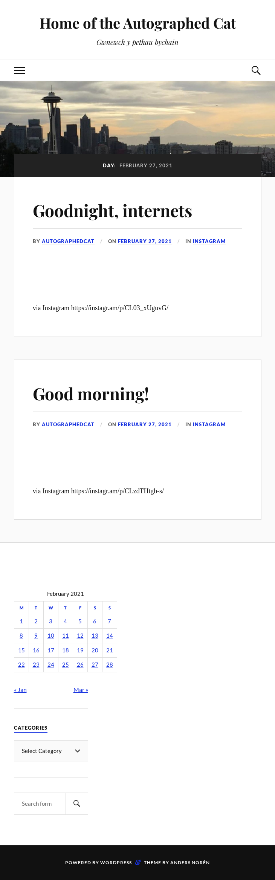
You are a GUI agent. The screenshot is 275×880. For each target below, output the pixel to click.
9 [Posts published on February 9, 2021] (36, 635)
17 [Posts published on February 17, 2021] (50, 650)
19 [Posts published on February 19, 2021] (80, 650)
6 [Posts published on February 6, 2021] (94, 621)
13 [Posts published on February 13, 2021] (95, 635)
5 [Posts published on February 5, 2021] (80, 621)
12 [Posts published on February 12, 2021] (80, 635)
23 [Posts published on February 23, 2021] (36, 664)
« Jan (20, 689)
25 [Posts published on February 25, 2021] (65, 664)
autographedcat (68, 241)
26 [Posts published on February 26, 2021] (80, 664)
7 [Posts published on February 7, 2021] (109, 621)
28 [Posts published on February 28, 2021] (109, 664)
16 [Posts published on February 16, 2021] (36, 650)
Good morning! (91, 393)
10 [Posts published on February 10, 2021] (50, 635)
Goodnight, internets (112, 210)
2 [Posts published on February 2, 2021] (36, 621)
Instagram (209, 241)
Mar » (80, 689)
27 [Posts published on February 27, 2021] (95, 664)
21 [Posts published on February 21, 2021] (109, 650)
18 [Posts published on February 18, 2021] (65, 650)
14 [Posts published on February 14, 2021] (109, 635)
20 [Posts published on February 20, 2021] (95, 650)
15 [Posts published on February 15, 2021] (21, 650)
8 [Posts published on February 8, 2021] (21, 635)
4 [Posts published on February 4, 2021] (65, 621)
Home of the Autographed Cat (138, 22)
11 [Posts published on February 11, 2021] (65, 635)
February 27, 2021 (145, 241)
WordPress (116, 862)
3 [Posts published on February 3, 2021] (50, 621)
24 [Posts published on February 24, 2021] (50, 664)
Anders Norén (190, 862)
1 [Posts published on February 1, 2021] (21, 621)
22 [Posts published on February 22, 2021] (21, 664)
